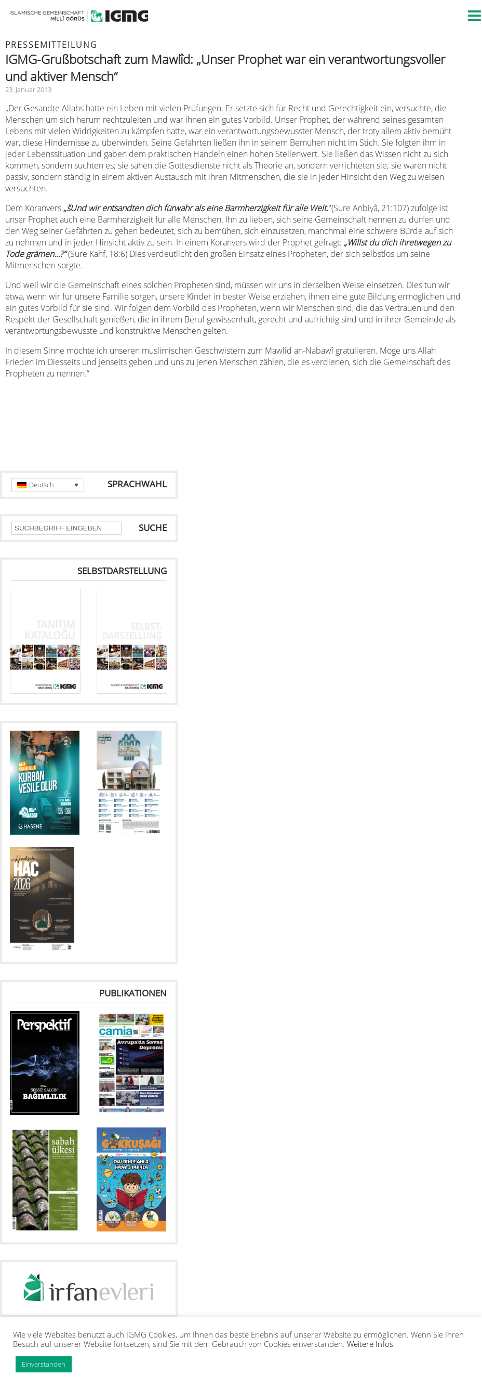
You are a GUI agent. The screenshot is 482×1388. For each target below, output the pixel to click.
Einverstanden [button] (43, 1364)
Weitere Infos (370, 1344)
